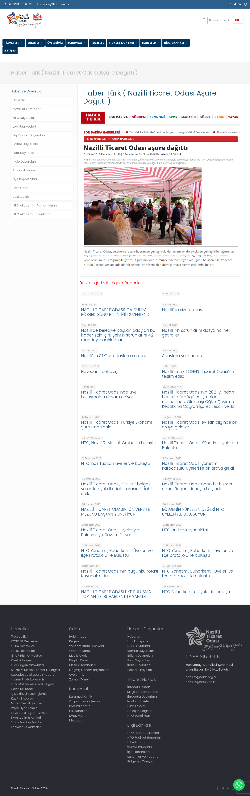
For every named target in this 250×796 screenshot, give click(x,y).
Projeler (75, 641)
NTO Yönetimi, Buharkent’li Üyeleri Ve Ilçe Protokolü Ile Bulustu (117, 553)
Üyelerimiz (77, 674)
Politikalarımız (79, 706)
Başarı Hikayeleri (25, 170)
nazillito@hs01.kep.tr (200, 682)
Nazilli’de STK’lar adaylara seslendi (114, 355)
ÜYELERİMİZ (55, 43)
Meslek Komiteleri (82, 665)
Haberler (19, 100)
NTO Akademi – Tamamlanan (35, 205)
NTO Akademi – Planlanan (32, 214)
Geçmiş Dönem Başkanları (89, 670)
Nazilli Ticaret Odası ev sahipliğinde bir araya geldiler (199, 424)
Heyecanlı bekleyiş (99, 371)
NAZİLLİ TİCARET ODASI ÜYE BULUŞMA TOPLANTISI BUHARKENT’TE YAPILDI (116, 594)
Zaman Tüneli (79, 679)
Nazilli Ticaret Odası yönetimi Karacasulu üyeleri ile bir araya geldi (198, 466)
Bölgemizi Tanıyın (140, 761)
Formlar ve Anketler (26, 727)
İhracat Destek (138, 687)
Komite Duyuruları (140, 651)
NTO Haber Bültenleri (143, 733)
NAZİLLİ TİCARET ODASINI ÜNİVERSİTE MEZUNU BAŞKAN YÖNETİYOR (115, 512)
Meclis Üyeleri (79, 655)
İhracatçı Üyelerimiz (142, 696)
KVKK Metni (77, 715)
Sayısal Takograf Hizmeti (29, 713)
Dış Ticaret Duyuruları (29, 135)
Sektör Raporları (139, 747)
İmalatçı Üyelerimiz (141, 701)
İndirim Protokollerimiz (27, 679)
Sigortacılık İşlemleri (26, 717)
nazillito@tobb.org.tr (54, 4)
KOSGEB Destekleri (25, 641)
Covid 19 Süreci (22, 689)
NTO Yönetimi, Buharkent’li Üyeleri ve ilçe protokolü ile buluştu (197, 573)
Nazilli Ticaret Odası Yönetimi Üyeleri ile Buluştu (200, 445)
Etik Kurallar (78, 711)
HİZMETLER (13, 43)
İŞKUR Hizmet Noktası (27, 655)
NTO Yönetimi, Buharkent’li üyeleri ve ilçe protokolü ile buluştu (197, 553)
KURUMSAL (76, 43)
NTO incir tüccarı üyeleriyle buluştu (115, 463)
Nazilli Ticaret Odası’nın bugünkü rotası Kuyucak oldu (119, 573)
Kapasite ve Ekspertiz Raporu (33, 674)
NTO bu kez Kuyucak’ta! (185, 530)
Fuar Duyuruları (24, 153)
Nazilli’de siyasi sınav (182, 309)
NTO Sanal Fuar (138, 715)
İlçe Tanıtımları (138, 752)
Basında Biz (21, 196)
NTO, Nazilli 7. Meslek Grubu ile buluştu (118, 443)
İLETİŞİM (10, 50)
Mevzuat (75, 720)
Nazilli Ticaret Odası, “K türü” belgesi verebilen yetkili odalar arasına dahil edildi (116, 488)
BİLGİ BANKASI (176, 43)
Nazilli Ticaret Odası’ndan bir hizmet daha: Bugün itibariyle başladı (197, 486)
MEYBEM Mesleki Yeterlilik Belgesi (35, 670)
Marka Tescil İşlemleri (27, 703)
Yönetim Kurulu (80, 651)
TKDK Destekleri (23, 651)
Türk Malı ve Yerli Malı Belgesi (32, 684)
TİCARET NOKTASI (123, 43)
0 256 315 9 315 (202, 656)
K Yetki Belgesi (21, 660)
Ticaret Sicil (19, 636)
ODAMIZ (35, 43)
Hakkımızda (77, 636)
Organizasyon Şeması (85, 701)
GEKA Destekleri (23, 646)
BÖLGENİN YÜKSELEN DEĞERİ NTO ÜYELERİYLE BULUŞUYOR (193, 512)
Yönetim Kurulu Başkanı (86, 646)
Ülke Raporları (137, 742)
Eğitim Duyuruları (25, 144)
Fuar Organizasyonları (27, 665)
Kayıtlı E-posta (22, 698)
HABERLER (151, 43)
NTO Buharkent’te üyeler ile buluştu (197, 591)
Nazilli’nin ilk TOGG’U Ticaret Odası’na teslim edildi (198, 374)
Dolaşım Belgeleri (140, 711)
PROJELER (97, 43)
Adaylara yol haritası (182, 355)
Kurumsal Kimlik (80, 696)
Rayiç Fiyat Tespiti (24, 708)
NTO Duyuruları (24, 118)
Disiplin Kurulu (79, 660)
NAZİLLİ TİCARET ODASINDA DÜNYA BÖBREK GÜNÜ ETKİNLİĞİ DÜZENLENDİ (115, 312)
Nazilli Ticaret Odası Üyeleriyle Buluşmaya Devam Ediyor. (110, 532)
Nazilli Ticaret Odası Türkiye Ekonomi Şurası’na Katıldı (116, 424)
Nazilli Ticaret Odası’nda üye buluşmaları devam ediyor (109, 394)
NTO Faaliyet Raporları (144, 737)
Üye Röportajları (25, 179)
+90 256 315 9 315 (19, 4)
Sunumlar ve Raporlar (143, 756)
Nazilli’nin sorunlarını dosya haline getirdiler (195, 333)
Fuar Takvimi (136, 706)
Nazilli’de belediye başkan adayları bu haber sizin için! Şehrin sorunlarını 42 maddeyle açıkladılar (118, 335)
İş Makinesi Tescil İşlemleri (30, 694)
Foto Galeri (21, 188)
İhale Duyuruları (24, 161)
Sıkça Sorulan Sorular (26, 722)
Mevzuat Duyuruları (27, 109)
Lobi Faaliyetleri (24, 126)
